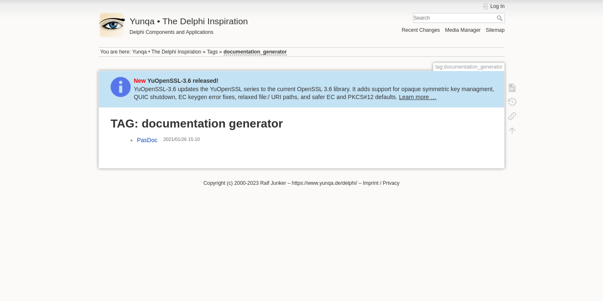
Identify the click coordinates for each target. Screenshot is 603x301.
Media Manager (463, 30)
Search (501, 18)
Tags (212, 52)
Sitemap (495, 30)
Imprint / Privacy (381, 183)
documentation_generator (255, 52)
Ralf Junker (273, 183)
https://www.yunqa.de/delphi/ (324, 183)
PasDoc (147, 140)
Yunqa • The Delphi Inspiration (166, 52)
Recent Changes (421, 30)
